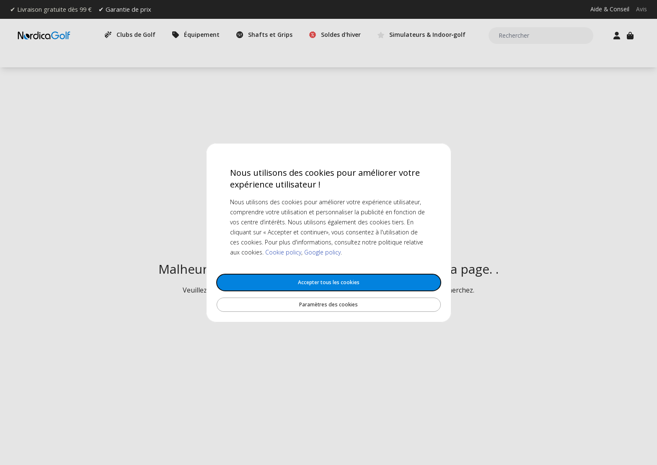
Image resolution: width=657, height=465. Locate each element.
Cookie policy (283, 252)
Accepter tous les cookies (329, 282)
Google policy (322, 252)
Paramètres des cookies (328, 304)
